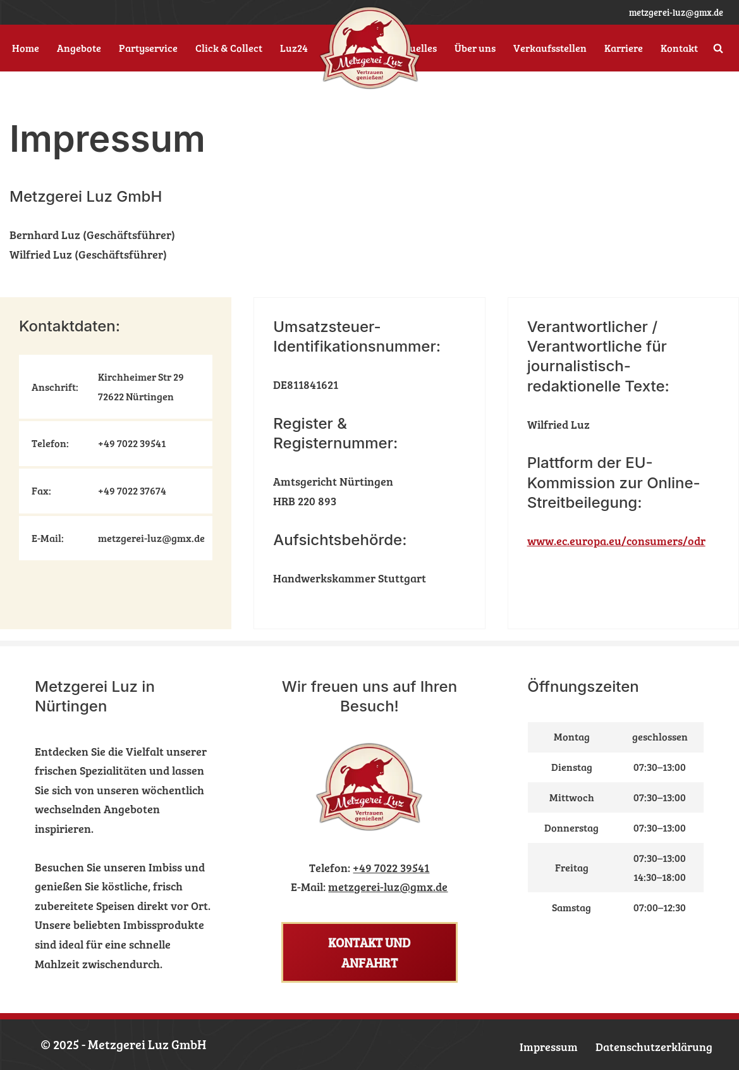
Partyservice (148, 48)
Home (25, 48)
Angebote (79, 48)
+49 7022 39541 (391, 867)
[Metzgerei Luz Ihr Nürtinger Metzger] (370, 48)
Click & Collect (228, 48)
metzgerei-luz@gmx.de (676, 12)
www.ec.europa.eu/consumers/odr (616, 540)
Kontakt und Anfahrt (369, 952)
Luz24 (294, 48)
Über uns (475, 48)
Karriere (623, 48)
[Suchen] (718, 48)
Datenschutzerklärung (653, 1046)
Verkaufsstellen (550, 48)
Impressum (549, 1046)
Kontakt (679, 48)
